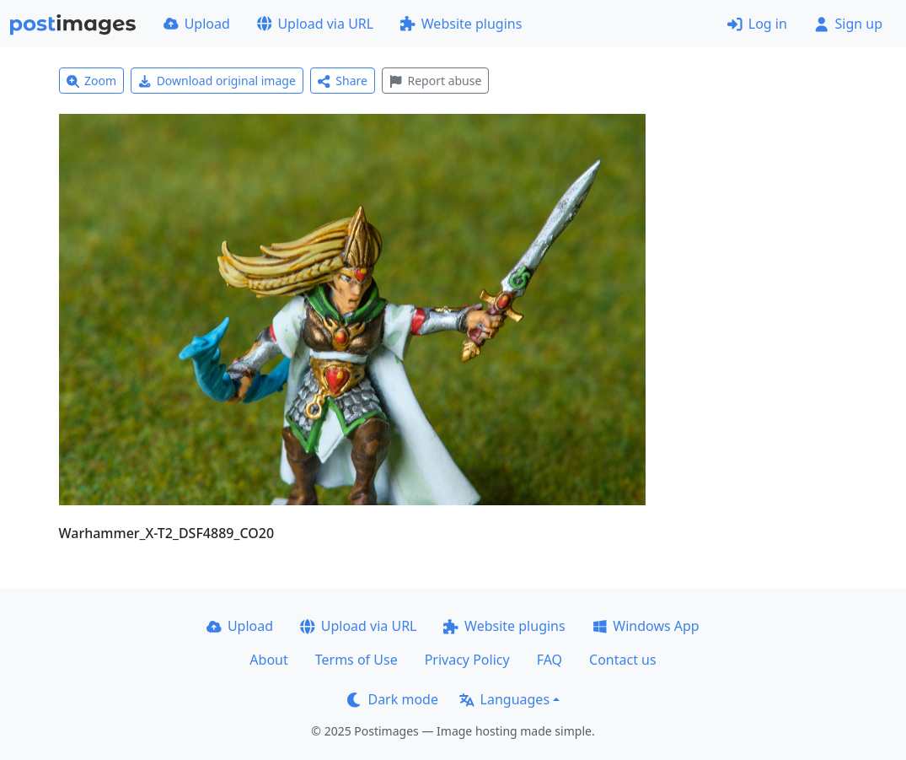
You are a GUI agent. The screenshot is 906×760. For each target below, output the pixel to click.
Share (342, 81)
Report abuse (435, 81)
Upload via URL (315, 23)
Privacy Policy (467, 659)
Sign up (848, 23)
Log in (757, 23)
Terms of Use (356, 659)
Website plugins (461, 23)
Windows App (646, 626)
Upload (197, 23)
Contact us (623, 659)
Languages (504, 699)
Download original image (217, 81)
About (268, 659)
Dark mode (392, 699)
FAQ (549, 659)
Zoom (92, 81)
